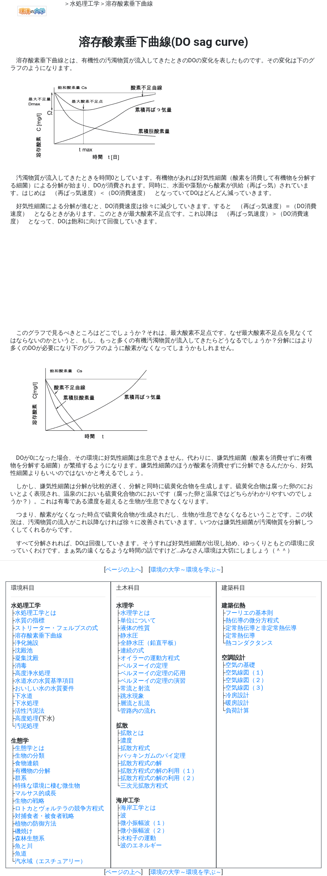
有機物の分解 (32, 770)
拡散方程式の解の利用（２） (158, 778)
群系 (21, 778)
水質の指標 (30, 620)
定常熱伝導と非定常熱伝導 (261, 628)
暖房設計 (237, 703)
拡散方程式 (135, 748)
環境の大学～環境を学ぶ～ (186, 569)
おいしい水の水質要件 (44, 688)
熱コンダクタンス (249, 643)
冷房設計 (237, 695)
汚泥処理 (27, 726)
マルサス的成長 (35, 793)
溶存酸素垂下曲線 (129, 3)
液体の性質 (135, 628)
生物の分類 (30, 755)
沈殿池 (24, 650)
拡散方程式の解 (141, 763)
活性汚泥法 (30, 710)
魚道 (21, 853)
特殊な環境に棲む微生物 (47, 785)
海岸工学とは (138, 807)
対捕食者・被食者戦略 (44, 816)
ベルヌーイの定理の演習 (153, 680)
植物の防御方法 (35, 823)
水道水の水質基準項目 (44, 680)
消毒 (21, 665)
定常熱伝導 (240, 635)
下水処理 (27, 703)
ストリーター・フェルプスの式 (56, 628)
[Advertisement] (163, 277)
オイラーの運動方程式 (150, 658)
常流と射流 (135, 688)
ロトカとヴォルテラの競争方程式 (59, 808)
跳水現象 (132, 696)
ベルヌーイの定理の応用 (153, 673)
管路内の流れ (138, 710)
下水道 (24, 696)
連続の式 (132, 650)
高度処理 (27, 718)
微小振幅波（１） (144, 823)
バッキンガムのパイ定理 (153, 755)
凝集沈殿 (27, 658)
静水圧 (129, 635)
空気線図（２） (246, 680)
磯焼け (24, 831)
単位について (138, 620)
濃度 (126, 740)
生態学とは (30, 748)
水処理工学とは (35, 613)
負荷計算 (237, 710)
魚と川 (24, 846)
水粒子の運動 (138, 838)
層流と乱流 (135, 703)
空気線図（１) (244, 672)
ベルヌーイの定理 (144, 665)
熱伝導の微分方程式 (252, 620)
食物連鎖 (27, 763)
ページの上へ (123, 569)
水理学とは (135, 613)
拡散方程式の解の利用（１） (158, 770)
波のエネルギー (141, 845)
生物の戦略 (30, 801)
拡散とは (132, 733)
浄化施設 (27, 643)
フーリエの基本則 (249, 613)
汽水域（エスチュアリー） (50, 861)
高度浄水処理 (32, 673)
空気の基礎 (240, 665)
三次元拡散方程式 (144, 785)
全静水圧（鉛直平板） (150, 643)
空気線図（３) (244, 687)
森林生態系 (30, 838)
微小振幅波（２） (144, 830)
